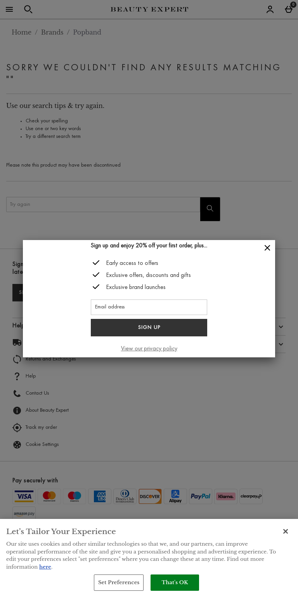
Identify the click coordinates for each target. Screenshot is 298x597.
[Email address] (149, 307)
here (45, 567)
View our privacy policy (149, 349)
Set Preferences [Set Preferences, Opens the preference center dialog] (119, 582)
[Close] (267, 248)
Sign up (149, 328)
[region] (149, 558)
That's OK (174, 582)
